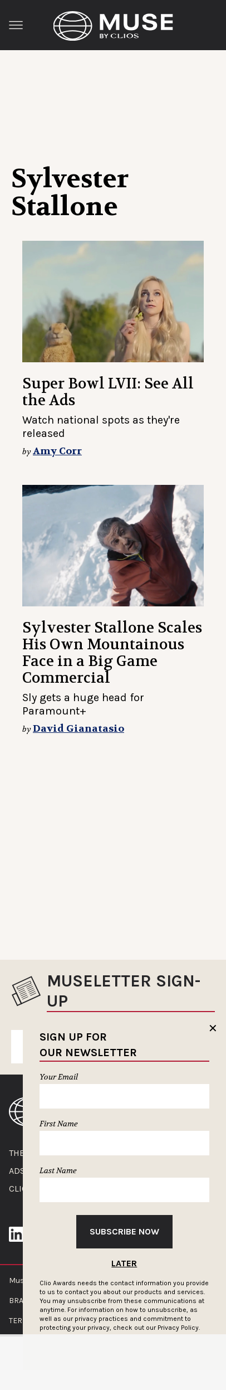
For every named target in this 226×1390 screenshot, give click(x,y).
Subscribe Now (124, 1231)
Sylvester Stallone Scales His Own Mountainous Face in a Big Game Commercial (112, 653)
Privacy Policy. (179, 1327)
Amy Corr (57, 451)
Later (124, 1263)
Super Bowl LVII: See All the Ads (108, 392)
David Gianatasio (78, 728)
